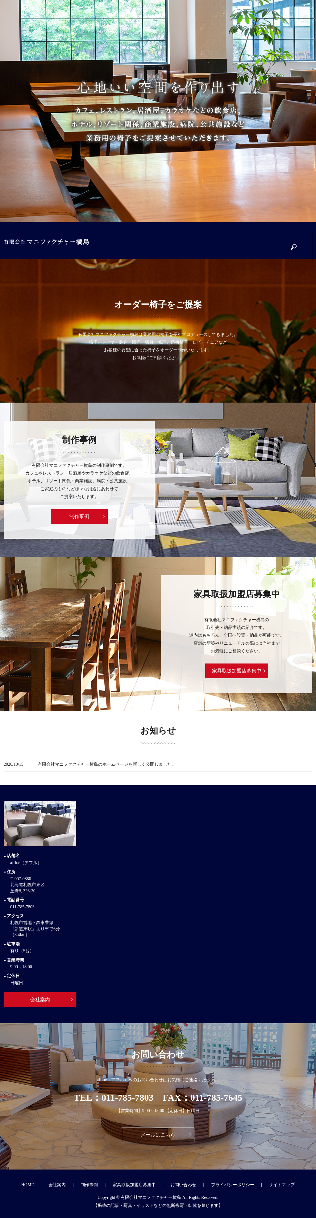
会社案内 (132, 241)
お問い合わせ (256, 241)
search (296, 244)
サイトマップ (282, 1184)
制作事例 (169, 241)
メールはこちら (158, 1134)
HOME (27, 1184)
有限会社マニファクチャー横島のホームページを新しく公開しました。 (107, 764)
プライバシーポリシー (232, 1184)
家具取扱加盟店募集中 (213, 241)
